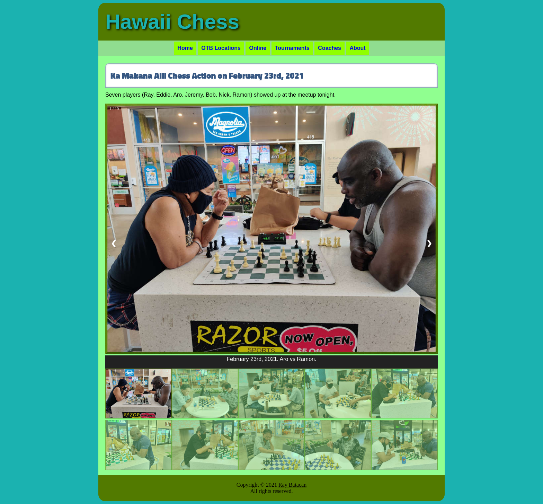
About (357, 48)
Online (257, 48)
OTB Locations (221, 48)
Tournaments (292, 48)
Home (185, 48)
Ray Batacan (292, 485)
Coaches (329, 48)
